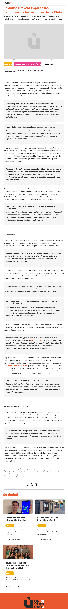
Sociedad (8, 64)
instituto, (31, 470)
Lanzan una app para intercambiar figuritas (15, 518)
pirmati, (56, 470)
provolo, (7, 470)
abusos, (15, 470)
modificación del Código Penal (16, 365)
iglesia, (22, 475)
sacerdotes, (40, 470)
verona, (14, 475)
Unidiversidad (49, 64)
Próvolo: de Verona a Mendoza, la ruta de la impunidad (26, 380)
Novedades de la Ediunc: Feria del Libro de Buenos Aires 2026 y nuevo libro (17, 565)
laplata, (7, 475)
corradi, (49, 470)
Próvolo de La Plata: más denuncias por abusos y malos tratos (30, 127)
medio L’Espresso (36, 340)
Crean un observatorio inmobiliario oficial (47, 518)
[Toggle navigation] (62, 2)
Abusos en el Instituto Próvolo (28, 64)
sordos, (23, 470)
